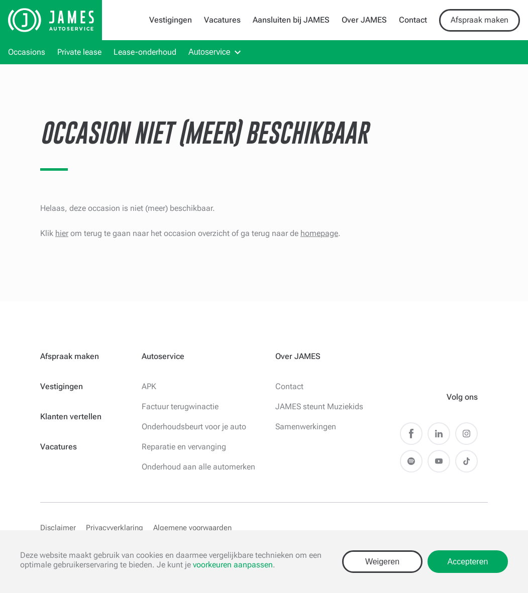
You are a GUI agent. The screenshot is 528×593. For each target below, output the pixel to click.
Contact (413, 20)
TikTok (466, 461)
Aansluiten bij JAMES (291, 20)
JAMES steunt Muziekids (319, 406)
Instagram (466, 433)
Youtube (439, 461)
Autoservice (209, 52)
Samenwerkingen (305, 426)
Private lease (79, 52)
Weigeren (382, 561)
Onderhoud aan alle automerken (198, 466)
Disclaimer (58, 527)
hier (61, 233)
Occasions (26, 52)
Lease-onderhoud (145, 52)
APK (149, 386)
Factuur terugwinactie (180, 406)
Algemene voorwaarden (192, 527)
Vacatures (222, 20)
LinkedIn (439, 433)
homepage (319, 233)
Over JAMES (364, 20)
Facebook (411, 433)
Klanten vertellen (70, 416)
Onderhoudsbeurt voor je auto (194, 426)
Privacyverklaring (114, 527)
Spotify (411, 461)
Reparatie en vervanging (184, 446)
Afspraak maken (479, 20)
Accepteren (468, 561)
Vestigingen (170, 20)
